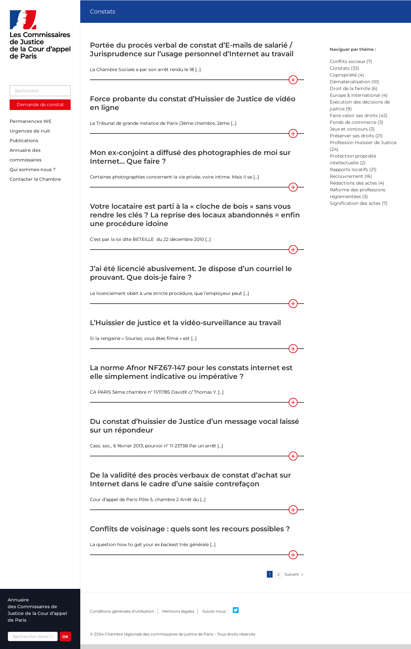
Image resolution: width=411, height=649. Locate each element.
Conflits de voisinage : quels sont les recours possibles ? (190, 529)
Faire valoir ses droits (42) (359, 115)
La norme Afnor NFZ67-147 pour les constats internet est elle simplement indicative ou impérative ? (191, 372)
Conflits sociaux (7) (351, 61)
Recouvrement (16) (351, 176)
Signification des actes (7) (359, 203)
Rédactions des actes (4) (357, 183)
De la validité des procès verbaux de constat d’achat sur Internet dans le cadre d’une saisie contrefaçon (190, 479)
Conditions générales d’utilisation (122, 611)
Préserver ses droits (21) (356, 136)
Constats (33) (344, 68)
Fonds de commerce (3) (356, 122)
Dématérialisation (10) (354, 82)
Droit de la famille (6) (354, 88)
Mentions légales (178, 611)
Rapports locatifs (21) (353, 169)
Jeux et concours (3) (352, 129)
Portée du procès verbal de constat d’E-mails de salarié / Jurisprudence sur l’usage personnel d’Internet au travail (191, 49)
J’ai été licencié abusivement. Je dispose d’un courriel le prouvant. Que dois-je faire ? (191, 273)
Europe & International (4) (359, 95)
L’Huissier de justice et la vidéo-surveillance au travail (185, 322)
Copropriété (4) (347, 75)
